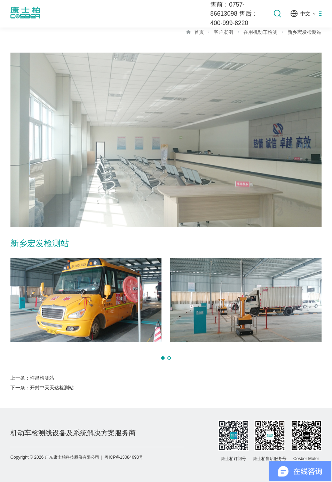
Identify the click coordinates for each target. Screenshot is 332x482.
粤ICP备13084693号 (123, 457)
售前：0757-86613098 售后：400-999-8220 (234, 13)
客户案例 (223, 32)
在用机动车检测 (260, 32)
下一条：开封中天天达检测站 (42, 387)
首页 (199, 32)
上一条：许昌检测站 (32, 378)
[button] (163, 358)
